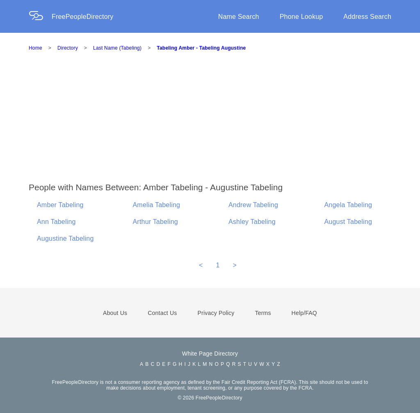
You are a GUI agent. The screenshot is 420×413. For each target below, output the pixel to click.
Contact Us (162, 313)
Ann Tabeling (56, 221)
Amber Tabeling (60, 204)
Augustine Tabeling (65, 238)
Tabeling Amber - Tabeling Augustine (201, 48)
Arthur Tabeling (155, 221)
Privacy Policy (216, 313)
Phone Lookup (301, 16)
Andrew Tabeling (253, 204)
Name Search (238, 16)
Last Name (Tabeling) (117, 48)
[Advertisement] (224, 120)
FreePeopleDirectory (83, 16)
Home (35, 48)
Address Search (367, 16)
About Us (115, 313)
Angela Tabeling (348, 204)
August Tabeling (348, 221)
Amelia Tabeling (156, 204)
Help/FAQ (304, 313)
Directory (67, 48)
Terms (263, 313)
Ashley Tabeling (252, 221)
